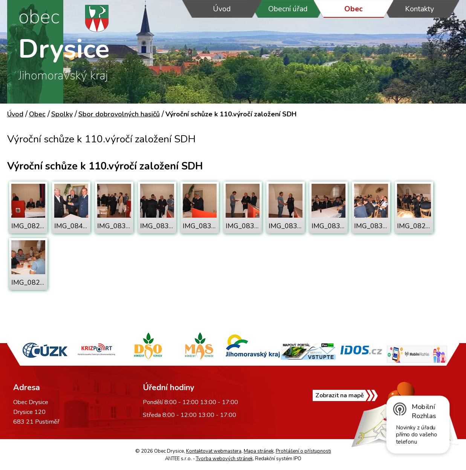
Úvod (222, 9)
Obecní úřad (288, 9)
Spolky (62, 114)
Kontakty (419, 9)
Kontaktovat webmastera (213, 451)
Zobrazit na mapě (339, 395)
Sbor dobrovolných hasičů (119, 114)
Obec (353, 9)
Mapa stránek (258, 451)
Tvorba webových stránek (224, 458)
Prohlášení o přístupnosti (303, 451)
